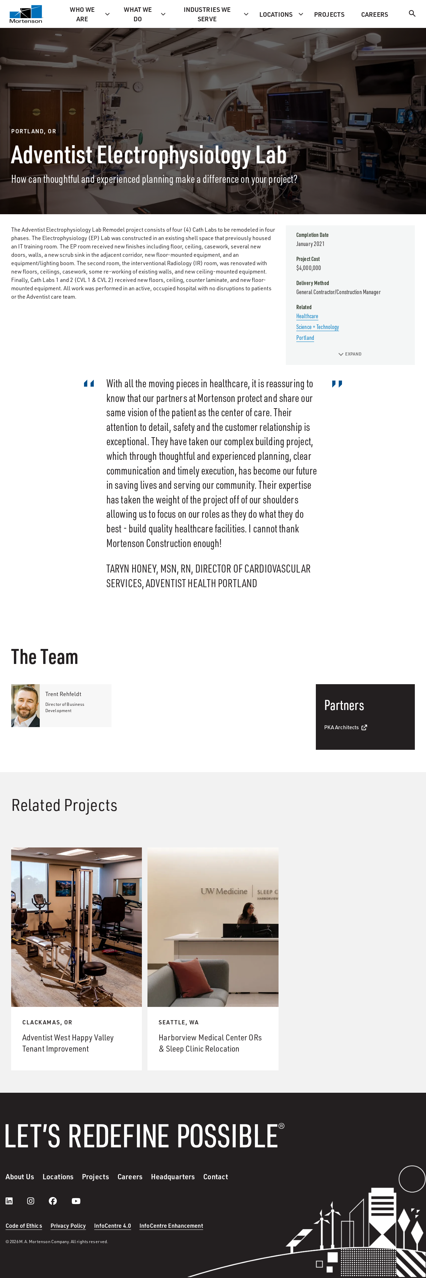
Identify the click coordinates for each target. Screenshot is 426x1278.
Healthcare (307, 316)
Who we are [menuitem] (82, 14)
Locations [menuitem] (275, 14)
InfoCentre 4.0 (112, 1225)
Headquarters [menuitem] (173, 1176)
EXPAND (350, 354)
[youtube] (76, 1201)
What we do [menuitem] (138, 14)
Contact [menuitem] (215, 1176)
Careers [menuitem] (374, 14)
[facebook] (60, 1201)
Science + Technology (317, 326)
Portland (305, 337)
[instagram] (37, 1201)
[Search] (412, 14)
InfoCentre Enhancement (171, 1225)
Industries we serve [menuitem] (207, 14)
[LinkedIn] (16, 1201)
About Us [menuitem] (20, 1176)
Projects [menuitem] (329, 14)
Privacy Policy (68, 1225)
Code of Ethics (24, 1225)
